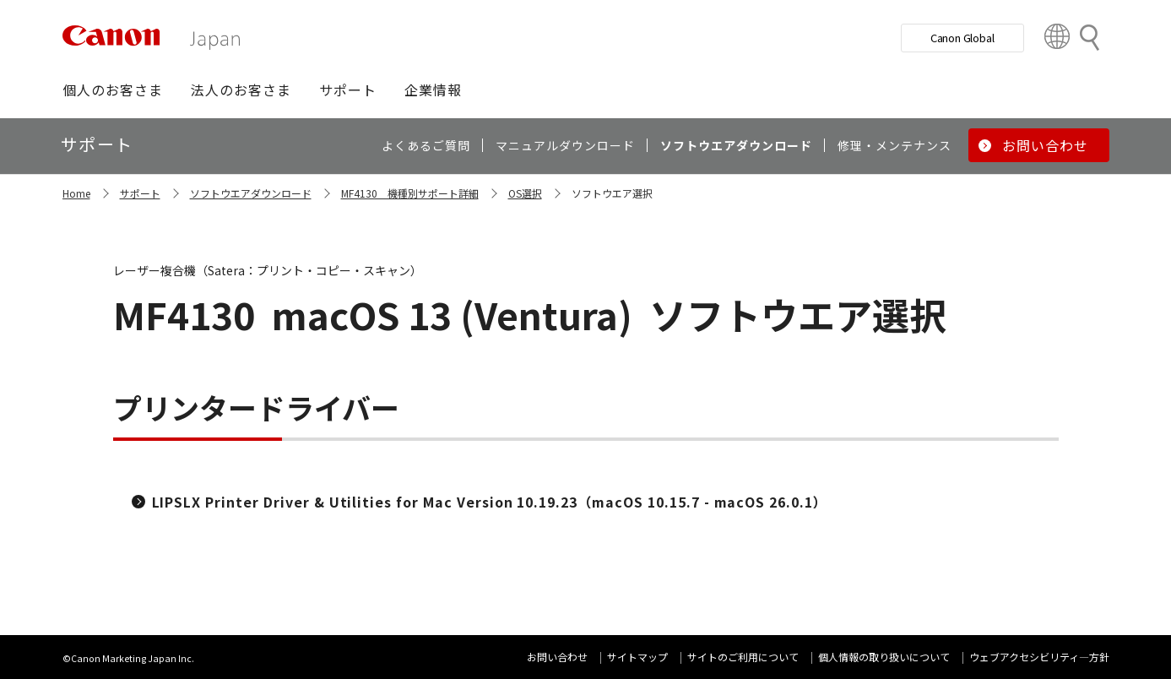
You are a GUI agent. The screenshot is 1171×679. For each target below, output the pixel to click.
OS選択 (525, 193)
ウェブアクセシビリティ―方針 (1039, 656)
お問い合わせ (557, 656)
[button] (112, 89)
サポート (140, 193)
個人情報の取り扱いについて (884, 656)
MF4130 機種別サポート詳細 (410, 193)
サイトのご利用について (743, 656)
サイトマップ (637, 656)
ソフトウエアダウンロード (251, 193)
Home (76, 193)
